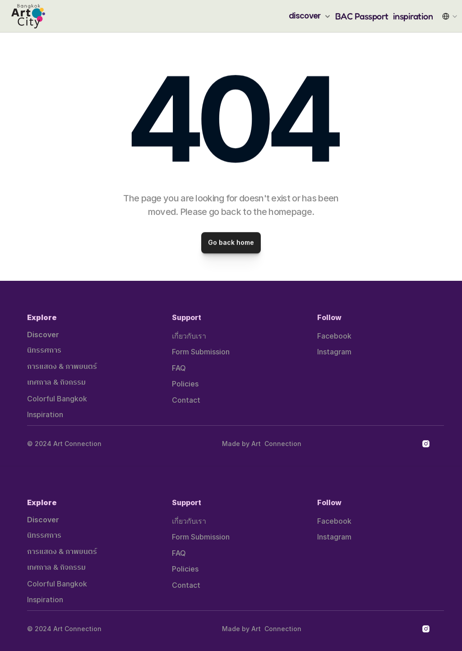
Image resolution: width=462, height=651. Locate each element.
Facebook (334, 335)
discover (305, 15)
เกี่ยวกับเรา (189, 335)
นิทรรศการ (44, 350)
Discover (43, 334)
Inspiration (45, 414)
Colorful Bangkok (57, 398)
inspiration (413, 16)
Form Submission (201, 351)
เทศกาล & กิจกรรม (56, 383)
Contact (186, 400)
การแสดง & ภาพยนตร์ (62, 367)
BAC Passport (361, 16)
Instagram (334, 351)
